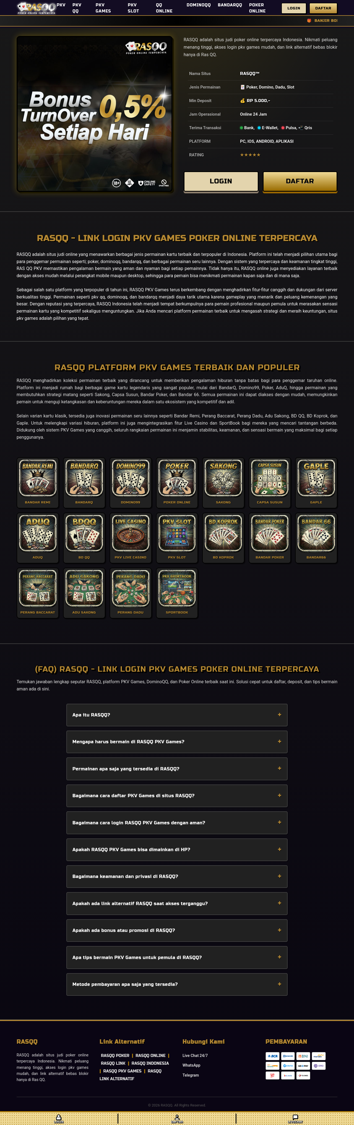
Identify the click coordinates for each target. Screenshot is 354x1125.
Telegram (191, 1075)
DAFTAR (300, 181)
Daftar (323, 8)
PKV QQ (76, 8)
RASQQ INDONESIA (150, 1063)
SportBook (229, 423)
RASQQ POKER (115, 1055)
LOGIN (221, 181)
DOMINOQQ (199, 5)
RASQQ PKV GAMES (122, 1071)
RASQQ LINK (113, 1063)
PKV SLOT (133, 8)
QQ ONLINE (164, 8)
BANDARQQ (230, 5)
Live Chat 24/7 (195, 1055)
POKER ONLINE (257, 8)
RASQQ (248, 73)
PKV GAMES (103, 8)
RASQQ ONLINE (150, 1055)
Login (293, 8)
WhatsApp (191, 1065)
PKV (61, 5)
